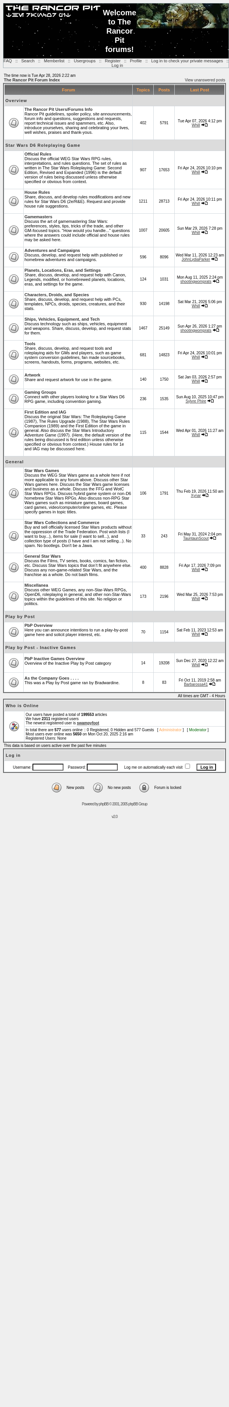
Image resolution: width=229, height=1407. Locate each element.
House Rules (37, 192)
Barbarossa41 (196, 684)
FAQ (7, 60)
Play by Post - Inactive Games (40, 647)
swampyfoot (88, 723)
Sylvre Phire (195, 401)
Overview (16, 100)
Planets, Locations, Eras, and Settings (62, 270)
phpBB (104, 804)
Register (112, 60)
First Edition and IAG (45, 412)
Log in (117, 65)
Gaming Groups (40, 392)
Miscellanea (36, 585)
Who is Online (22, 705)
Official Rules (37, 154)
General (14, 461)
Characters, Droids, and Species (56, 294)
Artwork (32, 375)
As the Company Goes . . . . (51, 678)
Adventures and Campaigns (52, 250)
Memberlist (54, 60)
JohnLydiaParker (196, 259)
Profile (136, 60)
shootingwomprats (195, 281)
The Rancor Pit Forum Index (32, 80)
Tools (30, 343)
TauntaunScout (196, 538)
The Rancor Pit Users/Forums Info (58, 109)
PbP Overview (38, 625)
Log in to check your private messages (187, 60)
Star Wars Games (41, 470)
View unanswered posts (205, 80)
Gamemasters (38, 216)
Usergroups (85, 60)
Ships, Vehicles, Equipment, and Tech (62, 319)
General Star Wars (42, 556)
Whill (196, 125)
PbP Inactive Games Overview (54, 658)
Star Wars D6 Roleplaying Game (42, 145)
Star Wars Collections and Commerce (61, 522)
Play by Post (20, 616)
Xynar (196, 495)
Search (27, 60)
